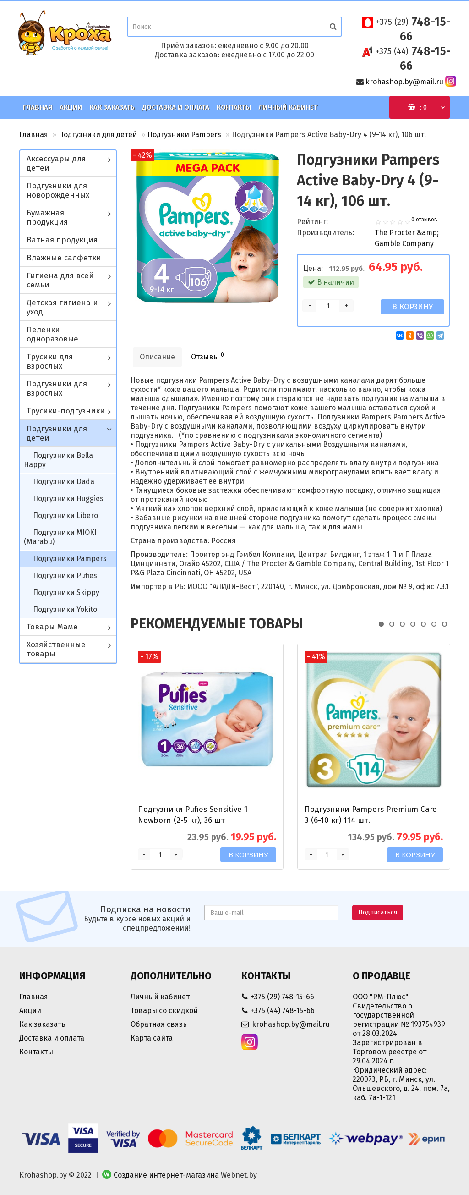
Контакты (234, 107)
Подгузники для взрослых (57, 388)
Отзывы (207, 356)
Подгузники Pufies (65, 575)
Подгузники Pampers (184, 134)
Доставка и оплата (175, 107)
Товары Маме (52, 627)
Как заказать (112, 107)
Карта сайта (152, 1038)
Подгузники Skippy (66, 592)
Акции (71, 107)
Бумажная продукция (47, 217)
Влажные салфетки (64, 258)
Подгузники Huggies (68, 498)
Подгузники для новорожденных (58, 190)
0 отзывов (424, 219)
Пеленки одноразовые (52, 334)
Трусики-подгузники (66, 411)
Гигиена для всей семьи (60, 280)
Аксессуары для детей (56, 163)
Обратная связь (159, 1024)
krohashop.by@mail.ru (404, 81)
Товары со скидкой (164, 1010)
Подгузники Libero (65, 515)
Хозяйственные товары (56, 649)
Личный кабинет (287, 107)
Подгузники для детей (98, 134)
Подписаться (377, 912)
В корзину (412, 307)
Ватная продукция (62, 240)
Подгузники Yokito (65, 609)
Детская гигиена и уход (62, 307)
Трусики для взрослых (50, 361)
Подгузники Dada (63, 481)
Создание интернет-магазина (166, 1175)
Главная (37, 107)
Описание (157, 356)
